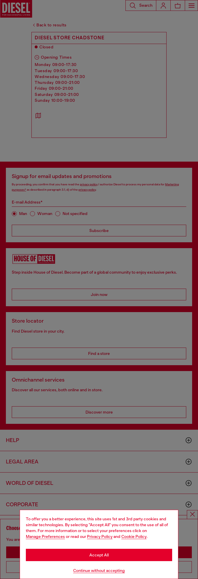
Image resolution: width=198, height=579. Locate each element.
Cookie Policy (134, 536)
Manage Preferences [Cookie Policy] (45, 536)
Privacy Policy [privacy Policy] (100, 536)
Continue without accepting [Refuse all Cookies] (99, 570)
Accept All (99, 555)
